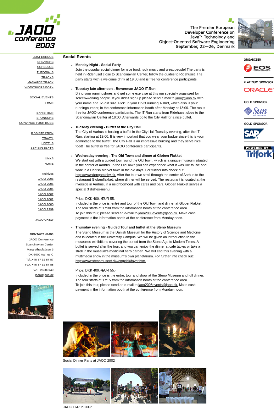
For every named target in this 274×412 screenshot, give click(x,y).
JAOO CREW (44, 219)
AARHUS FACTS (42, 148)
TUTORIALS (45, 72)
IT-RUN (48, 102)
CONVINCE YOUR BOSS (36, 122)
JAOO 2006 (45, 178)
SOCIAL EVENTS (41, 97)
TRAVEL (47, 138)
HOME (48, 163)
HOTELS (47, 143)
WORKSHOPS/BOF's (39, 87)
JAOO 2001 (45, 199)
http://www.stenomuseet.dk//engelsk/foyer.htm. (110, 261)
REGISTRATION (42, 133)
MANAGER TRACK (40, 82)
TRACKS (47, 77)
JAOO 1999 (45, 209)
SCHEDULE (45, 67)
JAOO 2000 (45, 204)
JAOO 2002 (45, 194)
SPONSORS (44, 117)
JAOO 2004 (45, 188)
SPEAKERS (45, 61)
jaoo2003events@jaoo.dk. (158, 213)
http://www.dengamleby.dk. (95, 175)
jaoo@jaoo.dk (44, 275)
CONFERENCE (42, 56)
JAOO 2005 (45, 183)
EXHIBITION (44, 112)
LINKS (49, 158)
